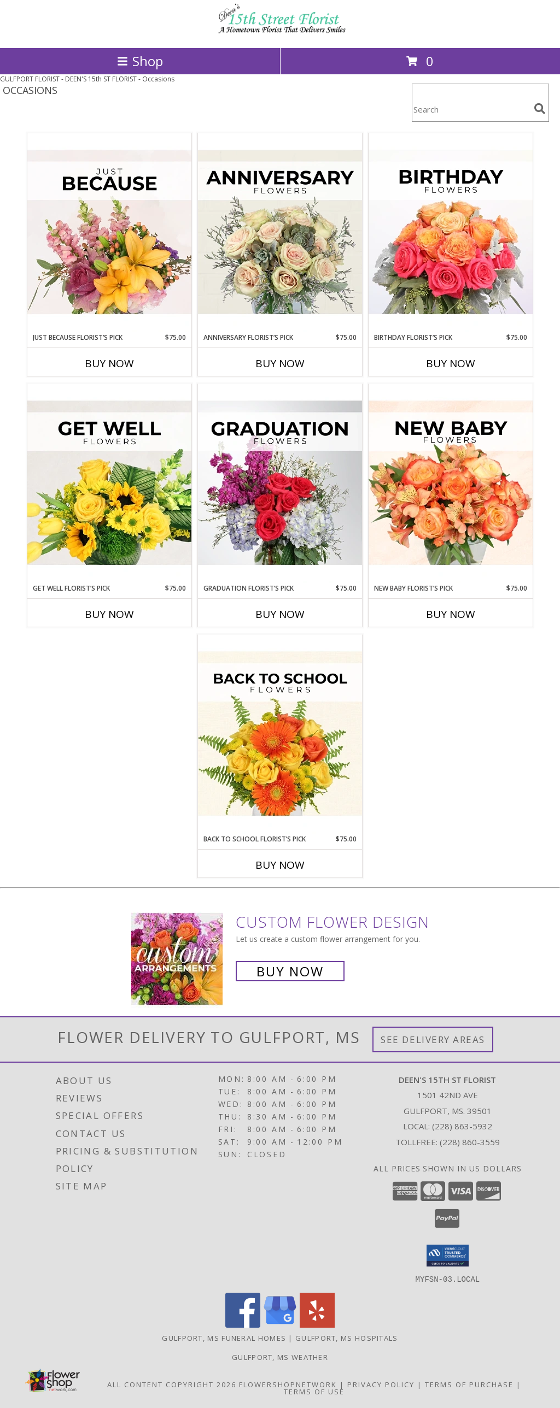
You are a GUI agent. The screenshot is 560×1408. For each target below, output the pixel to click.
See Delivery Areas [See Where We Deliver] (433, 1039)
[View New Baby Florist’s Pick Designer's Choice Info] (451, 483)
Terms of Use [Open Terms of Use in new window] (314, 1391)
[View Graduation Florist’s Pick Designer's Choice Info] (280, 483)
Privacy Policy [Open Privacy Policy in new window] (381, 1384)
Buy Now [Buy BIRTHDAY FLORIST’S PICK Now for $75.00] (450, 363)
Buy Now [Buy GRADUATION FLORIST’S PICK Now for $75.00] (280, 614)
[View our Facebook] (242, 1324)
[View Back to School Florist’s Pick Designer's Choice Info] (280, 734)
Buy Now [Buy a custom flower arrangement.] (290, 971)
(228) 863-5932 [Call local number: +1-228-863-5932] (462, 1126)
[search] (540, 109)
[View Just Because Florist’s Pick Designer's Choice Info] (109, 232)
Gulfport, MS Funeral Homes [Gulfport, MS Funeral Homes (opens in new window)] (224, 1337)
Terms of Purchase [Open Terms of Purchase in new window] (469, 1384)
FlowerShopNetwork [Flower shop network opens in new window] (288, 1384)
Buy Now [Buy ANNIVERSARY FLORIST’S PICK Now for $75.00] (280, 363)
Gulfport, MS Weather (280, 1357)
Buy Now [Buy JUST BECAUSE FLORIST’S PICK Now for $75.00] (109, 363)
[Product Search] (470, 109)
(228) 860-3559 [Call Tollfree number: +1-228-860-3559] (470, 1141)
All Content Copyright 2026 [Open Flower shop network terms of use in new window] (171, 1384)
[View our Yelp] (317, 1324)
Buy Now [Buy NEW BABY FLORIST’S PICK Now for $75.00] (450, 614)
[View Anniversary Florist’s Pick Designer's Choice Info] (280, 232)
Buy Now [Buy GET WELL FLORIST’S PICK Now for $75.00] (109, 614)
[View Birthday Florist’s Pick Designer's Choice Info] (451, 232)
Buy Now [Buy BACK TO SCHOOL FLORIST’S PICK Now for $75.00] (280, 865)
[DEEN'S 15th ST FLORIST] (280, 32)
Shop (140, 61)
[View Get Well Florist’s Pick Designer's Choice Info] (109, 483)
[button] (448, 1255)
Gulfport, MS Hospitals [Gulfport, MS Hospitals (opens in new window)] (346, 1337)
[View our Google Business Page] (280, 1324)
